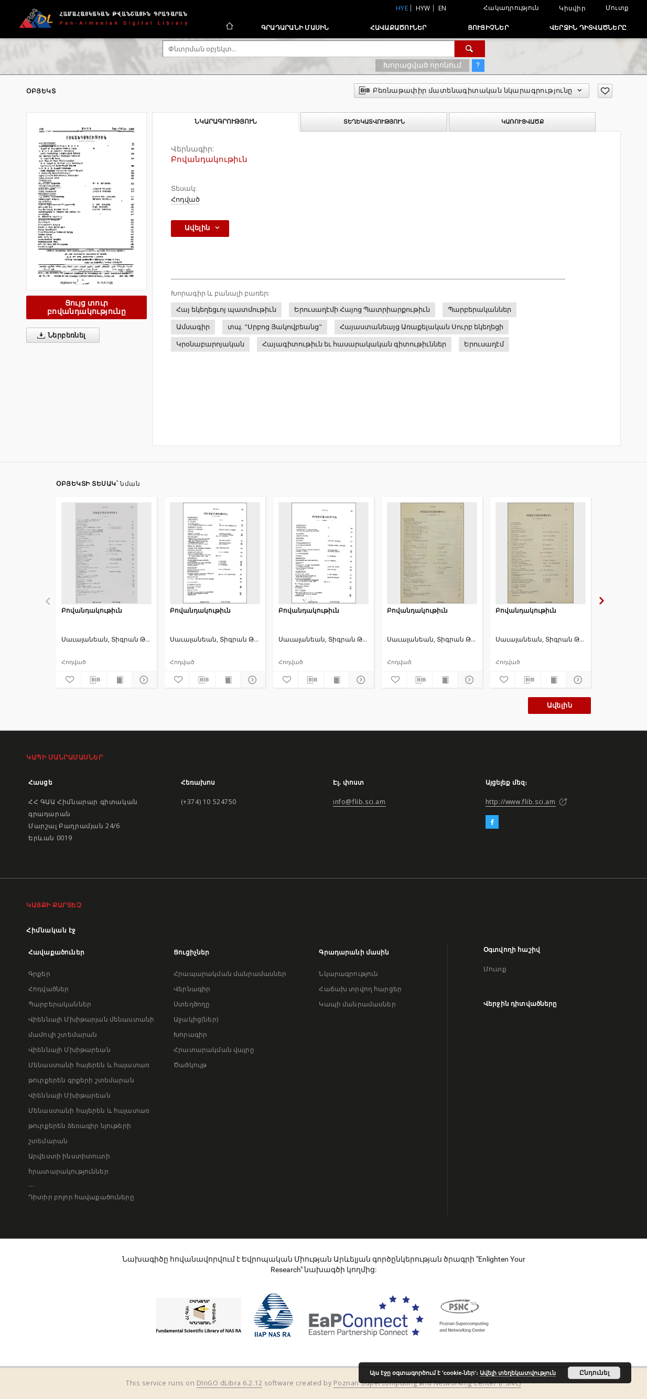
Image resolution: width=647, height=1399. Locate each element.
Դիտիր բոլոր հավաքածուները (81, 1196)
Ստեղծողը (192, 1004)
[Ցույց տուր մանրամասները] (143, 680)
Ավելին (559, 705)
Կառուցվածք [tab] (522, 121)
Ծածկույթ (190, 1064)
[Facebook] (492, 822)
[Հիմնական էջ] (229, 27)
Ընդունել (594, 1372)
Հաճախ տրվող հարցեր (360, 988)
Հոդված (185, 199)
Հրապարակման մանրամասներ (230, 973)
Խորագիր (190, 1034)
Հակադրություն (511, 7)
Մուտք (617, 7)
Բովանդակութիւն (91, 610)
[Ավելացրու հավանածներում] (605, 91)
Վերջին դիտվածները (588, 27)
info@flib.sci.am (359, 801)
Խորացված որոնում (422, 65)
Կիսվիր (572, 8)
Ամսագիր (193, 326)
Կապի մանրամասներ (357, 1004)
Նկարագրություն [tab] (226, 121)
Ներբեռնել (59, 335)
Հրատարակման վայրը (214, 1049)
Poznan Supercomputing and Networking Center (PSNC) (427, 1383)
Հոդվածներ (48, 988)
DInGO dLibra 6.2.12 (230, 1383)
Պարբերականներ (479, 309)
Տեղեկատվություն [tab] (374, 121)
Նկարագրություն (348, 973)
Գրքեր (39, 973)
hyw (423, 8)
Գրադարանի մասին (295, 27)
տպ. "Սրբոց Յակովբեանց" (275, 326)
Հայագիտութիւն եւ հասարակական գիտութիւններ (354, 344)
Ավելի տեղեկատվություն (518, 1373)
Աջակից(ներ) (196, 1019)
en (442, 8)
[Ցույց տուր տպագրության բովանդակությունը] (119, 680)
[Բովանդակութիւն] (106, 553)
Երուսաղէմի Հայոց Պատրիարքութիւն (362, 309)
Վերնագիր (192, 988)
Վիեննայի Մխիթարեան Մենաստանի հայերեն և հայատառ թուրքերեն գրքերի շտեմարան (88, 1065)
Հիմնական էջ (51, 930)
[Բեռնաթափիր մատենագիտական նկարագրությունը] (93, 680)
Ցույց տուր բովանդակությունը (86, 307)
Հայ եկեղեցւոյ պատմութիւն (226, 309)
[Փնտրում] (470, 48)
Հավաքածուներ (398, 27)
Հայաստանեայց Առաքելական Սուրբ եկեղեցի (421, 326)
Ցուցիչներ (488, 27)
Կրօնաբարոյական (210, 344)
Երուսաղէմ (484, 344)
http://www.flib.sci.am (521, 801)
